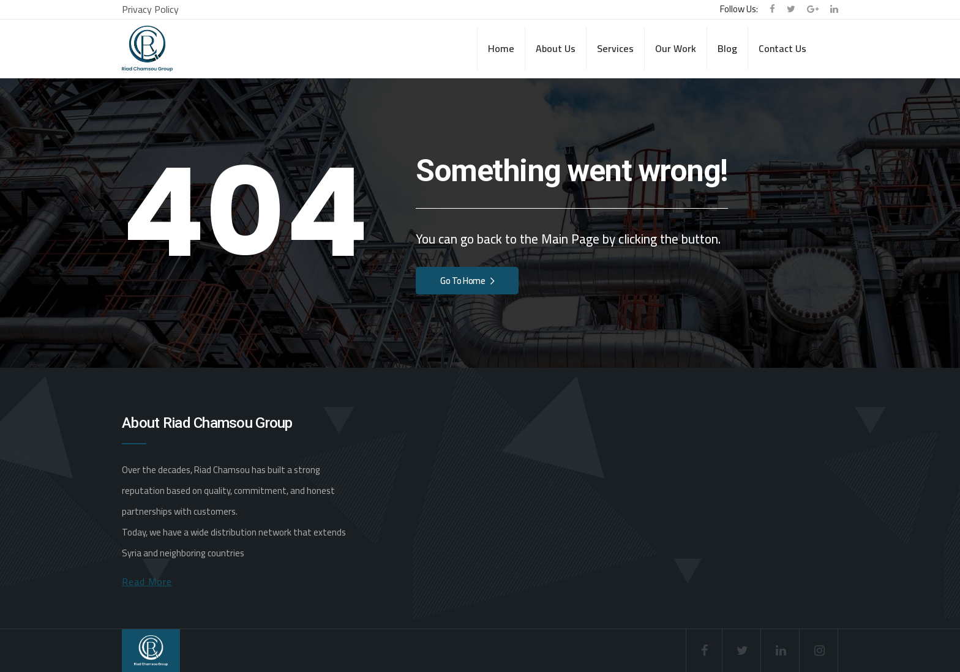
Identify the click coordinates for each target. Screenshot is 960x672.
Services (615, 48)
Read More (147, 581)
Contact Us (782, 48)
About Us (556, 48)
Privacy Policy (150, 9)
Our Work (675, 48)
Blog (727, 48)
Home (501, 48)
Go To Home (467, 280)
